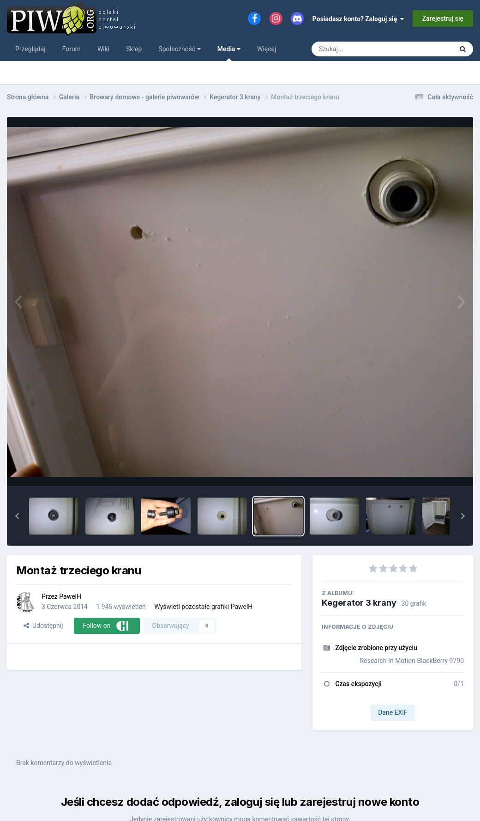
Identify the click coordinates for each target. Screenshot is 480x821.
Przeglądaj (30, 49)
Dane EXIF (393, 712)
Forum (71, 49)
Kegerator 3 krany (359, 603)
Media (228, 53)
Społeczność (179, 49)
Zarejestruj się (442, 18)
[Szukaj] (361, 49)
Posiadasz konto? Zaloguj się (358, 19)
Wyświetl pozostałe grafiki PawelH (203, 606)
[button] (17, 516)
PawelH (70, 596)
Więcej (266, 49)
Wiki (103, 49)
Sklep (134, 49)
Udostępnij (43, 625)
